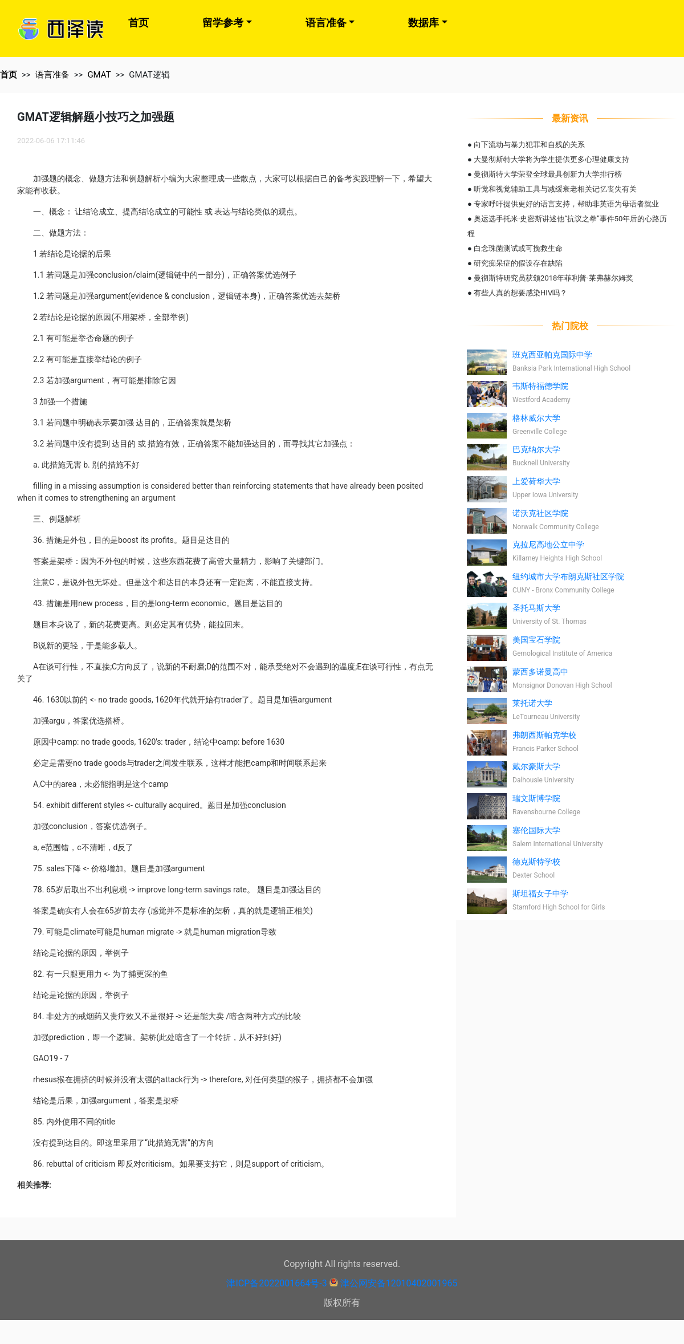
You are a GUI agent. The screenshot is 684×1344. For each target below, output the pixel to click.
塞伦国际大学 (536, 830)
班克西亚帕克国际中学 (552, 354)
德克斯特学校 (536, 861)
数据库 (423, 23)
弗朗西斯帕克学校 (544, 735)
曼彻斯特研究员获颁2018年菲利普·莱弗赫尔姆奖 (553, 278)
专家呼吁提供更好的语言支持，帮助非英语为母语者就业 (566, 204)
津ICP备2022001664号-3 (276, 1283)
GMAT (99, 75)
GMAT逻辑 (149, 75)
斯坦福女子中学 (540, 893)
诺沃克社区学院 (540, 513)
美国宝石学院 (536, 639)
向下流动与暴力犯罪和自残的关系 (529, 144)
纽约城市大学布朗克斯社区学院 (568, 576)
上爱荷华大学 (536, 481)
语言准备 (326, 23)
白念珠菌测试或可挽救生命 (518, 248)
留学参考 (222, 23)
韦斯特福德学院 (540, 386)
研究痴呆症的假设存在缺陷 (518, 263)
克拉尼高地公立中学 (548, 544)
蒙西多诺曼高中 (540, 671)
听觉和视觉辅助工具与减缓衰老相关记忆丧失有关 (555, 189)
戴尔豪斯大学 (536, 766)
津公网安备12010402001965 (399, 1283)
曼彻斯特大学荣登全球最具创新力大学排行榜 (548, 174)
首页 (138, 23)
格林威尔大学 (536, 418)
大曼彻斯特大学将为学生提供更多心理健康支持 (551, 159)
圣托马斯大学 (536, 607)
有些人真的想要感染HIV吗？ (520, 293)
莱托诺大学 (532, 703)
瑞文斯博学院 (536, 798)
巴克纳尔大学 (536, 449)
